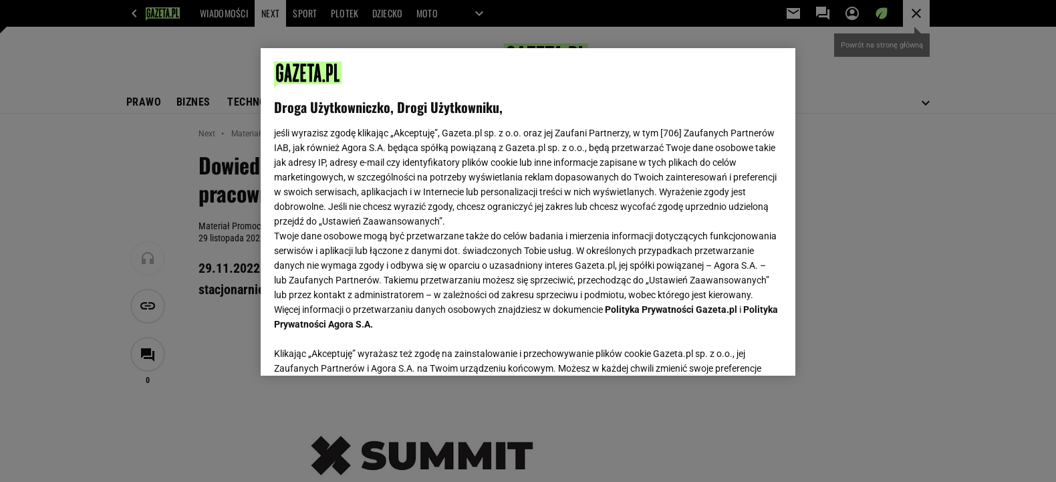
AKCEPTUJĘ (737, 349)
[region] (528, 212)
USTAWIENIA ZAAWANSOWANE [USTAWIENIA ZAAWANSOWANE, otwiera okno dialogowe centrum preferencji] (361, 349)
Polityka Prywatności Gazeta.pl (671, 309)
